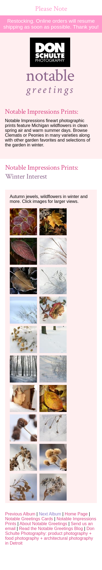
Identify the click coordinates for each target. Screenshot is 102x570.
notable (50, 75)
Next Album (50, 514)
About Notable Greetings (43, 523)
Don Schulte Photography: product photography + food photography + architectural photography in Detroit (50, 535)
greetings (50, 89)
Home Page (76, 514)
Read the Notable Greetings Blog (51, 528)
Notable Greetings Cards (29, 519)
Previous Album (20, 514)
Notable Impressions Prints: (41, 111)
